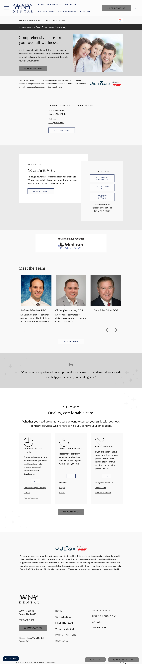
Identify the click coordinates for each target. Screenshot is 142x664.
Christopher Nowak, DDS (69, 310)
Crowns (62, 493)
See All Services (71, 512)
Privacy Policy (101, 610)
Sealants (27, 493)
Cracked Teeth (100, 488)
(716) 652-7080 (58, 20)
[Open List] (35, 481)
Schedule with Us (116, 8)
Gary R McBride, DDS (106, 310)
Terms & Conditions (104, 616)
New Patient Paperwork (102, 178)
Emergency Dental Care (104, 482)
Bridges (62, 488)
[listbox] (71, 299)
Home (41, 5)
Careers (97, 622)
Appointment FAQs (102, 188)
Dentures (63, 482)
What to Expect (46, 12)
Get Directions (61, 130)
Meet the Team (71, 5)
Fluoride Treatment (31, 498)
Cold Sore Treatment (103, 493)
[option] (36, 299)
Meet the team (71, 341)
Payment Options (67, 12)
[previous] (110, 330)
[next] (118, 330)
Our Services (54, 5)
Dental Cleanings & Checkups (35, 488)
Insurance (85, 12)
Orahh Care (99, 627)
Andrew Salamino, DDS (33, 310)
